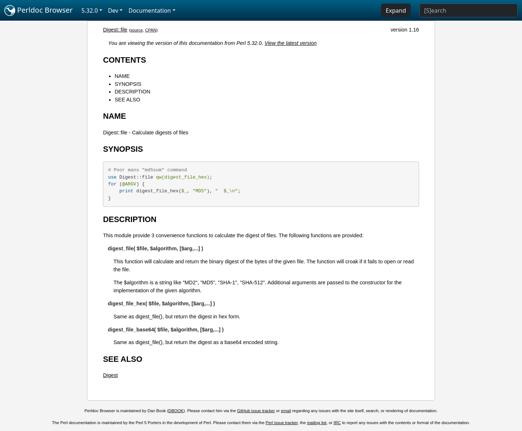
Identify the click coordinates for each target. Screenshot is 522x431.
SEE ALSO (127, 99)
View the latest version (291, 43)
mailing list (317, 422)
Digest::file (115, 30)
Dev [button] (113, 10)
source (136, 30)
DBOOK (176, 411)
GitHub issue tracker (256, 411)
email (286, 411)
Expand (396, 10)
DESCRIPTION (132, 92)
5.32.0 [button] (90, 10)
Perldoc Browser (38, 10)
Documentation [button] (149, 10)
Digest (110, 375)
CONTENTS (124, 59)
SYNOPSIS (128, 84)
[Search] (468, 10)
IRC (337, 422)
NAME (122, 76)
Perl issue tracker (282, 422)
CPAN (150, 30)
